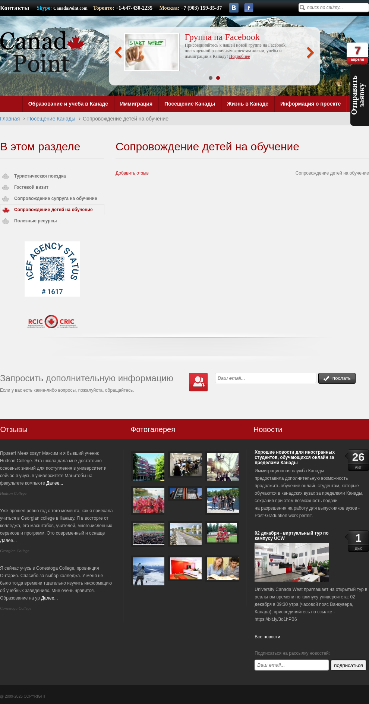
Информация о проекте (310, 104)
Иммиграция (136, 104)
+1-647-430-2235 (135, 8)
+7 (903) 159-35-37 (201, 8)
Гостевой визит (31, 187)
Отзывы (14, 429)
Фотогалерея (152, 429)
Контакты (14, 8)
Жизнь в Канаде (247, 104)
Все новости (267, 636)
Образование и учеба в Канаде (68, 104)
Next (310, 52)
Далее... (54, 483)
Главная (10, 119)
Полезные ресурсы (35, 220)
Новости (267, 429)
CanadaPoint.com (70, 8)
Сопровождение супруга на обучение (55, 198)
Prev (118, 52)
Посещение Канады (189, 104)
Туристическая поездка (40, 176)
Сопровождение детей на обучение (53, 209)
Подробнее (239, 56)
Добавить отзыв (132, 173)
